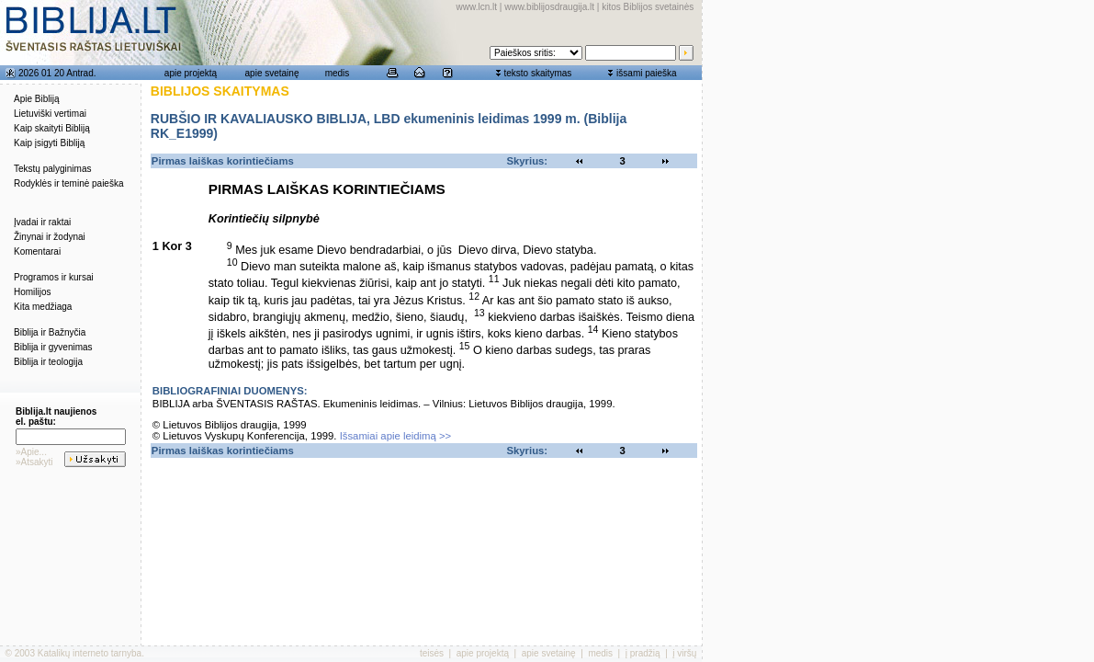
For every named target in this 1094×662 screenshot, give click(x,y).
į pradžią (643, 653)
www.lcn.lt (477, 7)
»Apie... (31, 452)
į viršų (684, 653)
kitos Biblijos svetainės (648, 7)
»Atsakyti (34, 462)
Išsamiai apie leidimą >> (396, 435)
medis (337, 73)
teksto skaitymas (537, 73)
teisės (432, 653)
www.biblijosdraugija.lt (549, 7)
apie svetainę (272, 73)
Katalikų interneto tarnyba (89, 653)
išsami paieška (646, 73)
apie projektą (190, 73)
